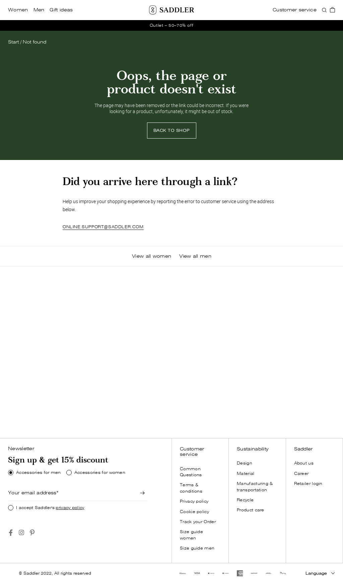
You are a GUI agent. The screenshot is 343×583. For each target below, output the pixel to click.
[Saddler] (171, 9)
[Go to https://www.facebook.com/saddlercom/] (10, 532)
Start (13, 42)
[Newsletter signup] (142, 493)
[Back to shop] (171, 130)
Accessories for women (99, 472)
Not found (34, 42)
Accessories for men (38, 472)
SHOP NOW (41, 418)
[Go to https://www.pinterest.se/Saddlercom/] (32, 532)
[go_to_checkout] (332, 10)
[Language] (320, 573)
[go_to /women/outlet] (171, 25)
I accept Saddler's (50, 507)
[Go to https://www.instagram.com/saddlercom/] (21, 532)
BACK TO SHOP (171, 130)
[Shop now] (41, 419)
